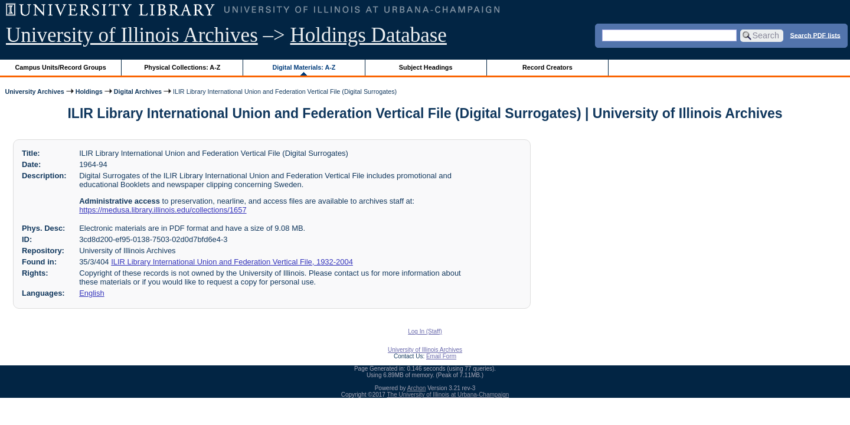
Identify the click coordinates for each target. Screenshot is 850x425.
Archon (416, 388)
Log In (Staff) (425, 331)
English (91, 293)
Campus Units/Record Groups (60, 67)
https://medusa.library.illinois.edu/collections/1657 (162, 209)
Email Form (441, 356)
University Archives (34, 91)
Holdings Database (368, 35)
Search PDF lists (815, 34)
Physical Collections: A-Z (182, 67)
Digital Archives (138, 91)
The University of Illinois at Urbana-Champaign (448, 394)
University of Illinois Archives (132, 35)
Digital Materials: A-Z (303, 67)
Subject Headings (426, 67)
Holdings (89, 91)
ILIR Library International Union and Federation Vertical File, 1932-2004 (232, 261)
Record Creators (547, 67)
